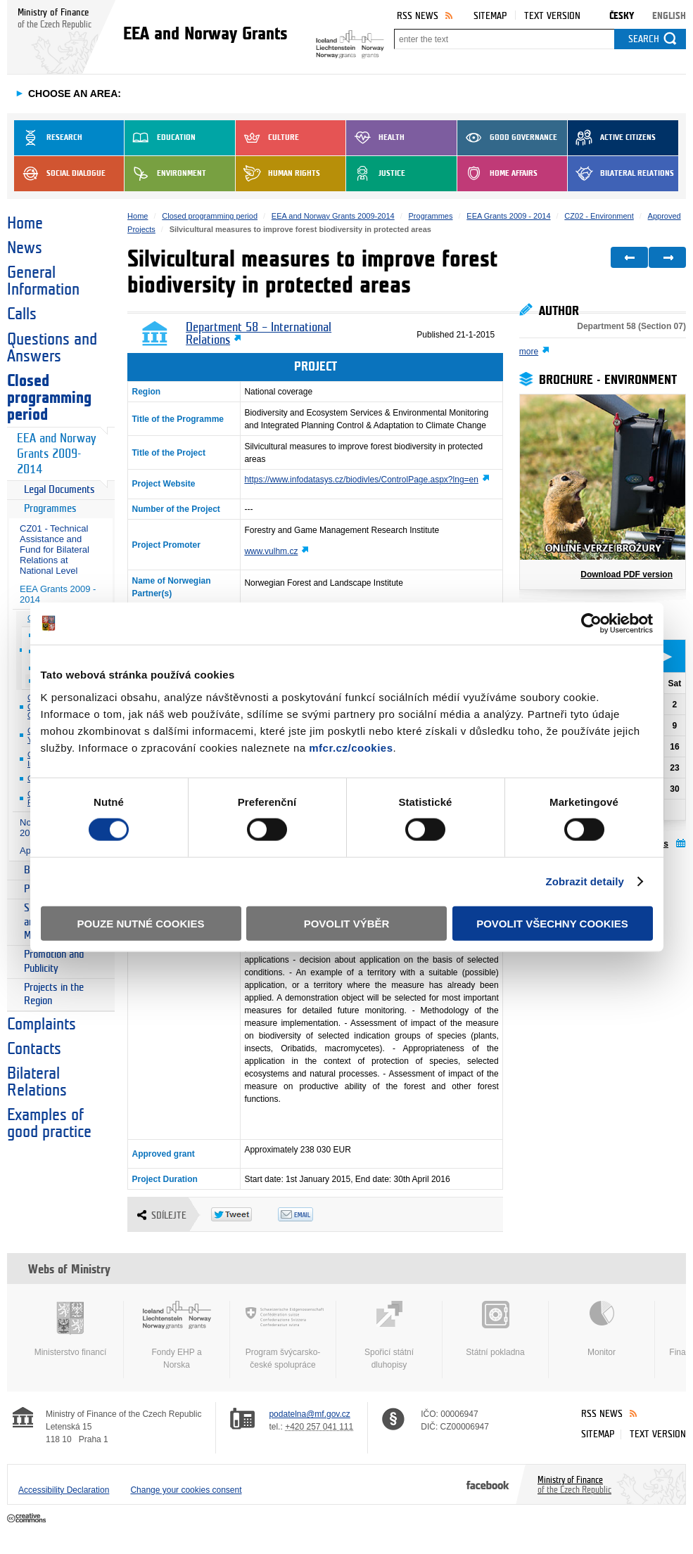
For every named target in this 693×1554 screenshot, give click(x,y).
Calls (22, 314)
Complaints (41, 1024)
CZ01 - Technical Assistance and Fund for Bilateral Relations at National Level (54, 549)
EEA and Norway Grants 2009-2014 (56, 453)
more (528, 352)
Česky (621, 15)
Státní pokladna (495, 1329)
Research (48, 138)
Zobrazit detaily (584, 881)
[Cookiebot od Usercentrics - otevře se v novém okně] (591, 623)
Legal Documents (59, 489)
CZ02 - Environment (598, 216)
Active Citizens (612, 138)
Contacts (34, 1049)
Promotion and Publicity (54, 961)
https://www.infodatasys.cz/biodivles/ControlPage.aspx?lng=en (361, 479)
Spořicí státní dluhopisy (389, 1335)
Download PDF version (626, 574)
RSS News (417, 15)
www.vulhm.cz (271, 551)
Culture (267, 138)
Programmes (50, 508)
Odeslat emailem (311, 1214)
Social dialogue (60, 174)
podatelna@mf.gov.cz (309, 1414)
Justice (375, 174)
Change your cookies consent (185, 1490)
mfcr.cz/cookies (351, 747)
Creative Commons (28, 1519)
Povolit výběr (347, 923)
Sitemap (490, 15)
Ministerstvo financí (70, 1329)
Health (375, 138)
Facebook (487, 1484)
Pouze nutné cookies (141, 923)
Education (160, 138)
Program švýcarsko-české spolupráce (283, 1335)
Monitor (601, 1329)
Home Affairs (497, 174)
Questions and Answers (52, 348)
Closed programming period (49, 398)
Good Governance (507, 138)
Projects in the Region (54, 994)
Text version (552, 15)
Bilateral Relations (621, 174)
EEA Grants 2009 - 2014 (58, 594)
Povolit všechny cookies (552, 923)
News (24, 248)
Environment (165, 174)
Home (25, 223)
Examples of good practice (49, 1123)
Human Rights (278, 174)
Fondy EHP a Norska (176, 1335)
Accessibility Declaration (63, 1490)
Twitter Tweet (244, 1214)
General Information (43, 281)
